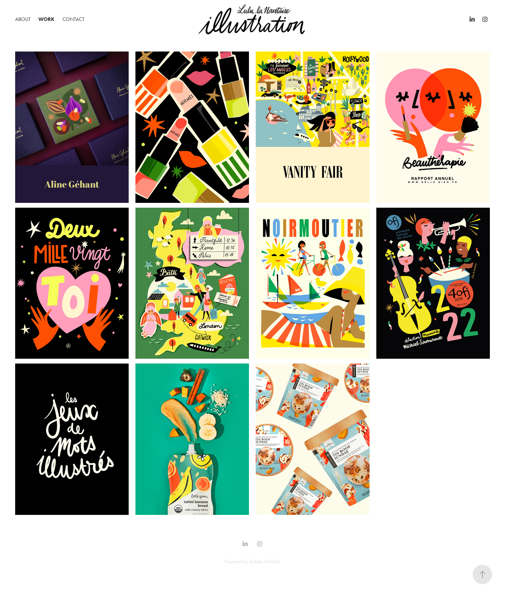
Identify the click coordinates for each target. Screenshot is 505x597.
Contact (73, 19)
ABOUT (23, 19)
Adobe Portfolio (265, 561)
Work (46, 19)
